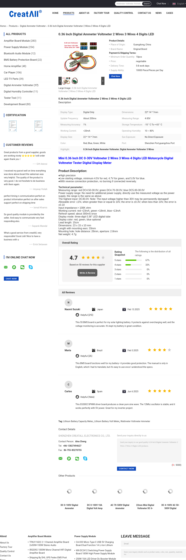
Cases (169, 13)
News (159, 13)
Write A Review (87, 273)
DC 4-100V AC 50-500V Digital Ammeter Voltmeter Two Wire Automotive (170, 507)
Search (147, 4)
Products (68, 13)
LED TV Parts (11, 78)
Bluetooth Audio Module (17, 53)
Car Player (9, 72)
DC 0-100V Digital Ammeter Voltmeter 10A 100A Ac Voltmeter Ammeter (69, 507)
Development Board (15, 104)
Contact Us (144, 13)
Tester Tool (10, 97)
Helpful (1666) (87, 397)
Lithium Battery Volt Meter (106, 421)
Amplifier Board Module (17, 40)
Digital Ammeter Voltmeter (33, 26)
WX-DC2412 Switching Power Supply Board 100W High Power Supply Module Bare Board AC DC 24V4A (95, 552)
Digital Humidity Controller (18, 91)
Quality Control (123, 13)
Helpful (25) (86, 356)
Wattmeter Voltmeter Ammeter (135, 421)
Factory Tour (101, 13)
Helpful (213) (86, 315)
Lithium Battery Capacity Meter (78, 421)
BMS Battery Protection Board (20, 59)
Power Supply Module (16, 47)
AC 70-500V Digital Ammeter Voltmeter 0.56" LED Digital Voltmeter (120, 507)
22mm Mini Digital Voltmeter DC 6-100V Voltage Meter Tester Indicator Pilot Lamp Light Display (145, 507)
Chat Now (161, 3)
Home (55, 13)
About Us (84, 13)
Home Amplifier (12, 66)
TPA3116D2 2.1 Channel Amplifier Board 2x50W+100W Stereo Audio (49, 543)
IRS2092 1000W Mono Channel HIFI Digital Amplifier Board (50, 551)
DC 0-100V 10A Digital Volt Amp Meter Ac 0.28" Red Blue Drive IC (94, 507)
